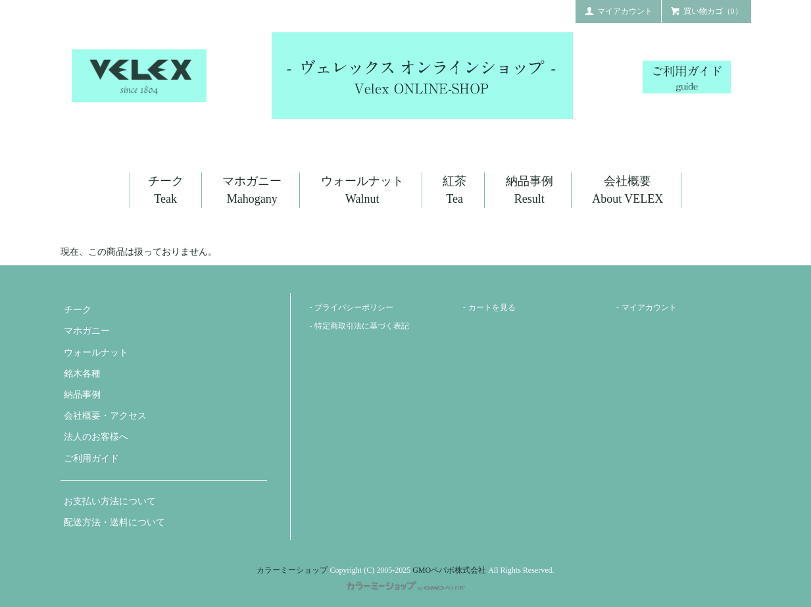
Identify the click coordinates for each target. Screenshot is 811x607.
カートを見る (492, 307)
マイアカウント (618, 10)
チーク (77, 310)
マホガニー (87, 331)
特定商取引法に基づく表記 (361, 325)
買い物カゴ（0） (706, 10)
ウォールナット (96, 352)
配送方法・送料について (114, 522)
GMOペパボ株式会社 (449, 570)
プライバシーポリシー (353, 307)
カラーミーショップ (292, 570)
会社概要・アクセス (105, 416)
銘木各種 (82, 374)
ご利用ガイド (91, 458)
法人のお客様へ (96, 437)
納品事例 (82, 395)
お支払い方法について (110, 501)
